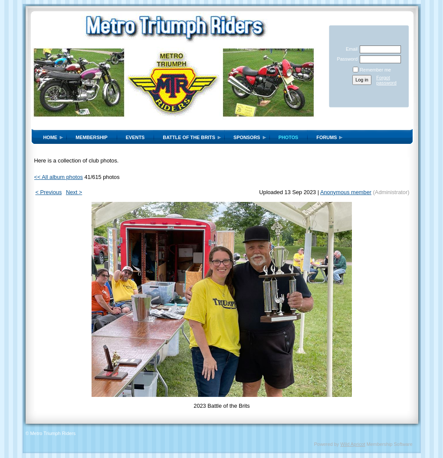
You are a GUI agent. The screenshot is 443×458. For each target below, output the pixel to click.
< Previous (49, 192)
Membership (91, 137)
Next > (74, 192)
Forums (326, 137)
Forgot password (386, 80)
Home (50, 137)
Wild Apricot (352, 444)
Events (135, 137)
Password (346, 59)
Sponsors (246, 137)
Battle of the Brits (189, 137)
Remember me (375, 69)
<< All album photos (58, 177)
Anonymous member (345, 192)
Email (350, 49)
